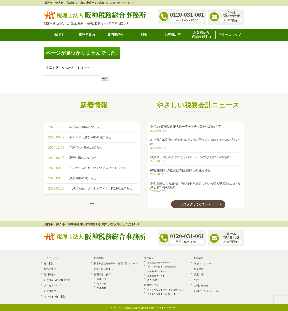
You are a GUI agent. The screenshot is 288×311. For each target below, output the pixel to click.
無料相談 (49, 263)
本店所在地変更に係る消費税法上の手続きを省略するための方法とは (195, 142)
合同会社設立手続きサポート (161, 293)
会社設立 (149, 258)
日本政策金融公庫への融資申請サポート (115, 263)
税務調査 (199, 258)
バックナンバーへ (196, 204)
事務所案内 (50, 269)
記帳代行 (101, 279)
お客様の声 (50, 291)
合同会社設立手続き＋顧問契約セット (166, 289)
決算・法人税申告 (103, 269)
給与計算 (101, 283)
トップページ (51, 258)
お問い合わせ (201, 285)
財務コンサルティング (206, 263)
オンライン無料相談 (55, 296)
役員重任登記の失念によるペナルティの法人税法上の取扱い (190, 157)
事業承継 (199, 269)
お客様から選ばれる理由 (57, 280)
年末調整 (101, 287)
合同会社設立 (151, 285)
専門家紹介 (50, 274)
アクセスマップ (52, 285)
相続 (196, 280)
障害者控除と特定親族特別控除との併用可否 (180, 170)
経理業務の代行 (102, 274)
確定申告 (199, 274)
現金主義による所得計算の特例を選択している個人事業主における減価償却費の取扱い (195, 185)
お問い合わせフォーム (206, 291)
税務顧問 (99, 258)
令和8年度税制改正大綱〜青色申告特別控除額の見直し (187, 126)
